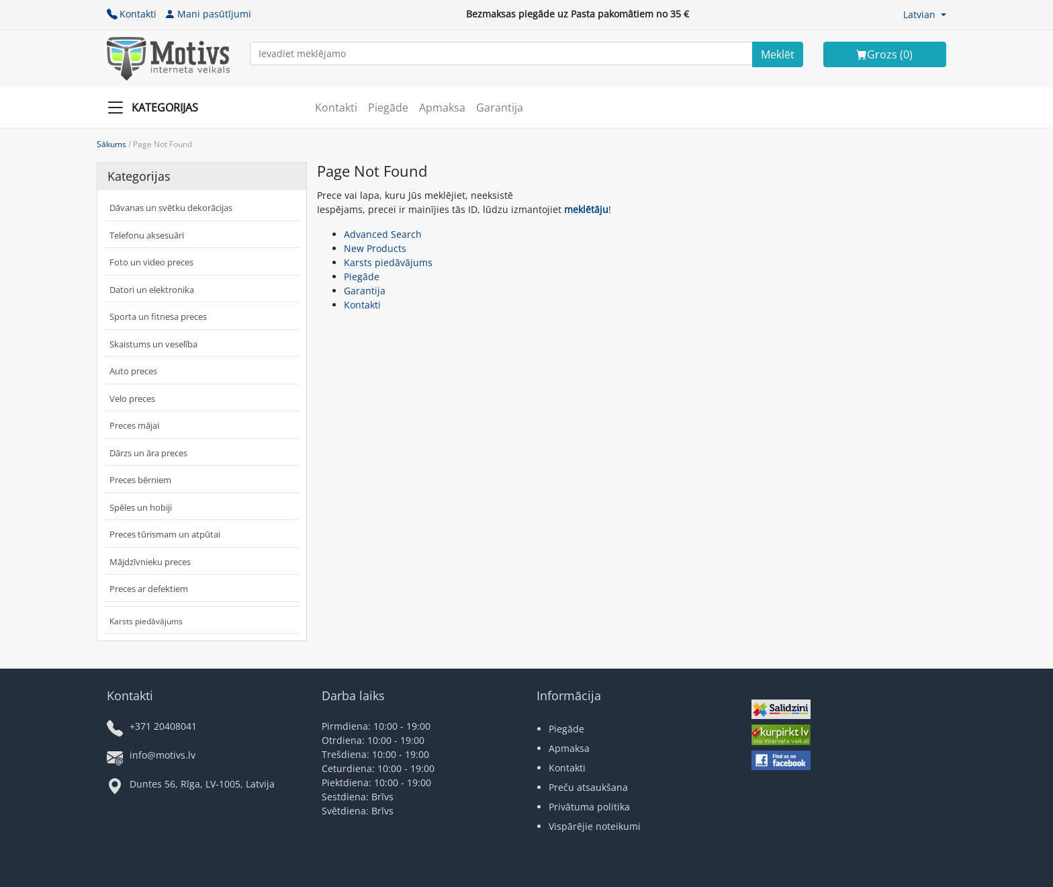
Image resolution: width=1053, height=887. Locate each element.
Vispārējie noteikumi (595, 826)
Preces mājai (134, 425)
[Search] (777, 54)
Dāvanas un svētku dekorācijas (170, 208)
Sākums (111, 144)
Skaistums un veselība (153, 344)
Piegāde (388, 107)
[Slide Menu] (157, 107)
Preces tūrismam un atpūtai (164, 534)
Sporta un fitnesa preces (158, 316)
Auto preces (133, 371)
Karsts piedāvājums (146, 621)
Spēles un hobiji (140, 507)
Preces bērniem (140, 480)
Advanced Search (383, 234)
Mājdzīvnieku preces (150, 562)
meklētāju (586, 209)
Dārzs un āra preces (148, 453)
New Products (375, 248)
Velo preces (132, 398)
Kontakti (131, 13)
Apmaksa (442, 107)
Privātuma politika (589, 806)
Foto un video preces (151, 262)
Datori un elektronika (151, 290)
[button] (924, 14)
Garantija (499, 107)
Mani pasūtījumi (208, 13)
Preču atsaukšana (588, 787)
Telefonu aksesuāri (146, 235)
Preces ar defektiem (148, 589)
